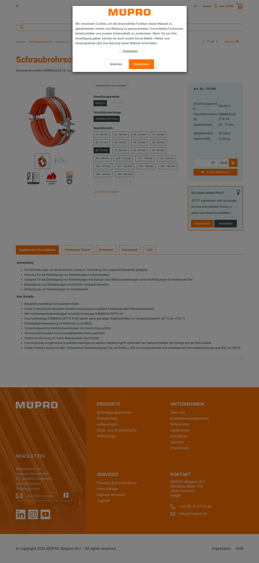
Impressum (130, 51)
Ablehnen (116, 64)
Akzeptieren (141, 64)
